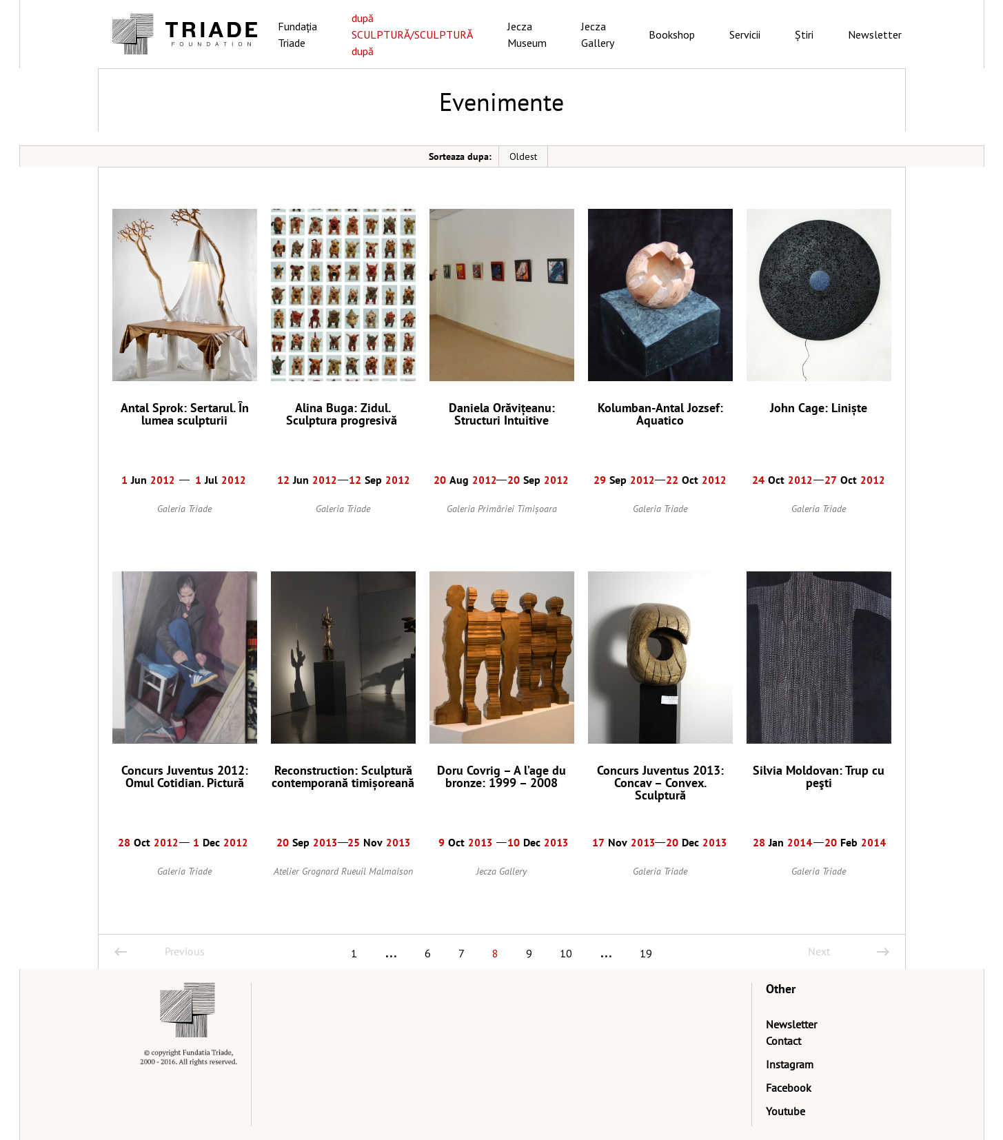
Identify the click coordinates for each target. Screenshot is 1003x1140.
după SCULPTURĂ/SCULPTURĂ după (412, 34)
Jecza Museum (527, 34)
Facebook (788, 1088)
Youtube (785, 1111)
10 (566, 953)
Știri (804, 34)
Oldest (523, 156)
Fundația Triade (297, 34)
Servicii (744, 34)
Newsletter (875, 34)
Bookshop (672, 34)
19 (646, 953)
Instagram (789, 1064)
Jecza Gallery (597, 34)
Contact (783, 1041)
